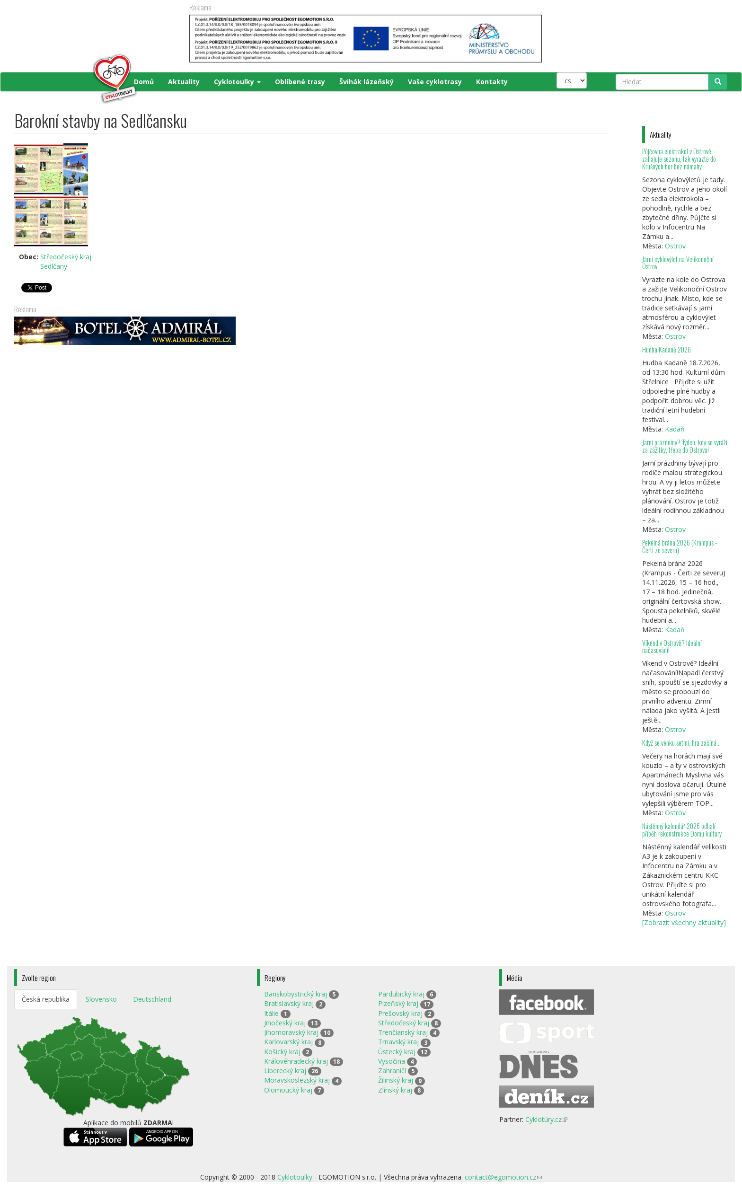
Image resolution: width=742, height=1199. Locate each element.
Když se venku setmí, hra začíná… (681, 743)
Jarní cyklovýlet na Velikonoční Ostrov (678, 263)
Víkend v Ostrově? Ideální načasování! (672, 646)
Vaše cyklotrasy (435, 81)
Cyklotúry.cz (546, 1119)
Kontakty (492, 81)
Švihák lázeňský (366, 81)
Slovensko (101, 999)
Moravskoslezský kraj (297, 1080)
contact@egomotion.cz (503, 1177)
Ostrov (675, 245)
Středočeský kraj (65, 256)
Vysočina (391, 1061)
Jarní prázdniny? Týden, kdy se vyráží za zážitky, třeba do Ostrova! (684, 446)
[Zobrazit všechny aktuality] (684, 922)
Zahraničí (392, 1070)
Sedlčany (53, 266)
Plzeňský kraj (398, 1003)
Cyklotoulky (237, 81)
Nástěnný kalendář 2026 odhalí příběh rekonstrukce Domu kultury (682, 829)
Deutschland (152, 999)
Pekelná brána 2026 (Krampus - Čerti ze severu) (679, 546)
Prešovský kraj (400, 1013)
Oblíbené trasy (300, 81)
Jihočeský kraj (285, 1022)
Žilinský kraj (395, 1080)
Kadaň (675, 428)
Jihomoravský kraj (291, 1032)
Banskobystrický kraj (295, 993)
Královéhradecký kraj (296, 1061)
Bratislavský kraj (289, 1003)
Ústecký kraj (396, 1051)
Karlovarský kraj (288, 1041)
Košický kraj (282, 1051)
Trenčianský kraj (403, 1032)
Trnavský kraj (398, 1041)
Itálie (271, 1013)
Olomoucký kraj (288, 1089)
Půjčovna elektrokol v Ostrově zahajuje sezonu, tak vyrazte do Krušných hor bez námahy (679, 158)
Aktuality (184, 81)
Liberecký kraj (285, 1070)
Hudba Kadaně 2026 (666, 349)
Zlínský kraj (395, 1089)
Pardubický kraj (401, 993)
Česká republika (46, 999)
